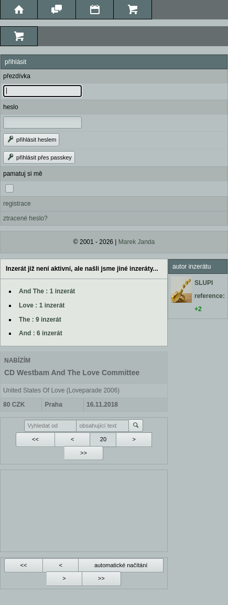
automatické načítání (121, 565)
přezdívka (16, 76)
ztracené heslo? (25, 218)
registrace (17, 203)
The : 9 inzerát (40, 319)
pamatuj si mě (22, 173)
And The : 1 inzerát (47, 291)
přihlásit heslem (31, 139)
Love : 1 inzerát (41, 305)
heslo (10, 107)
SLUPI (203, 282)
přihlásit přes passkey (39, 157)
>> (83, 453)
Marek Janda (136, 242)
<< (35, 439)
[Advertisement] (84, 509)
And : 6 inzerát (40, 333)
